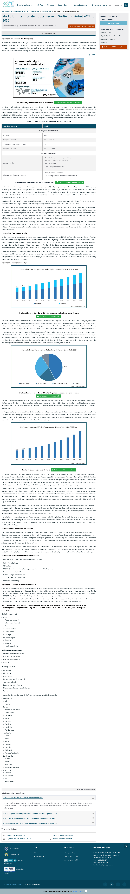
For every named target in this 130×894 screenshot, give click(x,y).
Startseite (5, 11)
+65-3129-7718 (103, 862)
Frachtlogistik (46, 11)
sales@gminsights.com (106, 865)
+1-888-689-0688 (105, 858)
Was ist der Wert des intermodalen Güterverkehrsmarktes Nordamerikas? (49, 823)
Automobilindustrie (18, 11)
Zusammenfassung (48, 33)
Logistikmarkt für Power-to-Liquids (19, 839)
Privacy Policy (78, 891)
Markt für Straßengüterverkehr (64, 835)
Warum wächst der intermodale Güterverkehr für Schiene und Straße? (49, 818)
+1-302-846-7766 (102, 860)
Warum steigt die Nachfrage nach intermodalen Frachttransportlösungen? (49, 813)
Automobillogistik (33, 11)
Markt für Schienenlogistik (16, 835)
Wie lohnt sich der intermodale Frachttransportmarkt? (49, 797)
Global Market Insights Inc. (12, 884)
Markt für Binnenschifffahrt (62, 839)
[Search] (126, 5)
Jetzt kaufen (114, 23)
